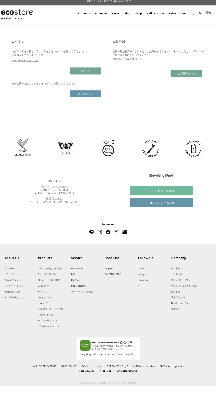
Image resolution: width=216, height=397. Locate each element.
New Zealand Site (179, 314)
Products (84, 24)
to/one (98, 377)
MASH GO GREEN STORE (44, 377)
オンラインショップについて (54, 197)
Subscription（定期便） (82, 302)
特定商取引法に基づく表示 (184, 296)
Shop (138, 24)
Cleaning (49, 290)
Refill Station (155, 24)
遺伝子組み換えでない (15, 308)
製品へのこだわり (13, 290)
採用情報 (175, 319)
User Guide (76, 279)
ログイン (85, 81)
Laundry (50, 279)
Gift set (50, 337)
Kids (45, 302)
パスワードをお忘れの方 (25, 71)
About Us (101, 24)
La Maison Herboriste (144, 377)
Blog (127, 24)
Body (46, 308)
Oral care (51, 319)
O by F (125, 377)
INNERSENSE (105, 381)
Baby (46, 296)
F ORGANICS (113, 377)
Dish (47, 285)
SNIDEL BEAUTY (69, 377)
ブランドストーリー (14, 285)
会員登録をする (186, 84)
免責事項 (175, 302)
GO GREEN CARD (113, 285)
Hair (44, 314)
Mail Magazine (78, 296)
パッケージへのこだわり (16, 296)
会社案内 (175, 279)
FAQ (73, 285)
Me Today (165, 377)
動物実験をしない (13, 302)
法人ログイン (85, 104)
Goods (46, 325)
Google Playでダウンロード (93, 365)
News (115, 24)
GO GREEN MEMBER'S (127, 381)
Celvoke (86, 377)
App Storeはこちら (121, 365)
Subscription (177, 24)
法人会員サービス (179, 308)
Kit (48, 331)
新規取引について (54, 209)
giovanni (179, 377)
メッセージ (10, 279)
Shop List (109, 279)
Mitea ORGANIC (86, 381)
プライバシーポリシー (181, 290)
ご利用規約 (176, 285)
